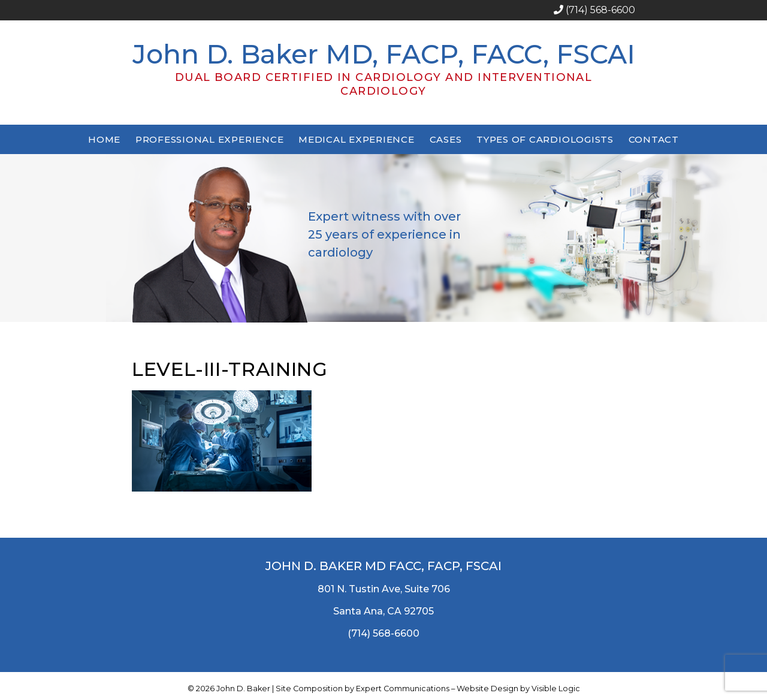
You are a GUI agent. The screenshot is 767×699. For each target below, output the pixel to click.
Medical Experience (356, 139)
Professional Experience (209, 139)
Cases (446, 139)
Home (104, 139)
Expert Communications (402, 688)
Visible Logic (556, 688)
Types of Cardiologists (545, 139)
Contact (654, 139)
